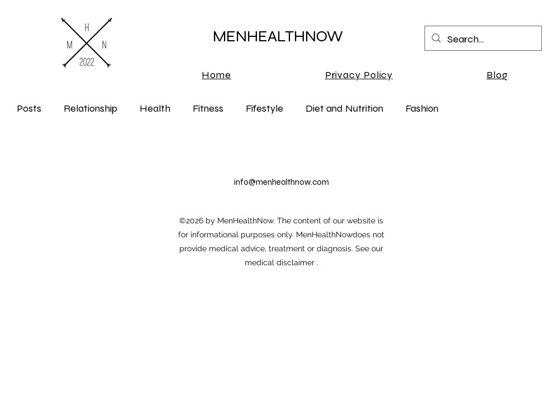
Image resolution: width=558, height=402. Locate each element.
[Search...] (482, 39)
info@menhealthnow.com (281, 182)
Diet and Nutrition (344, 108)
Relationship (90, 108)
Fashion (422, 108)
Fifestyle (264, 108)
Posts (29, 108)
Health (155, 108)
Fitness (208, 108)
